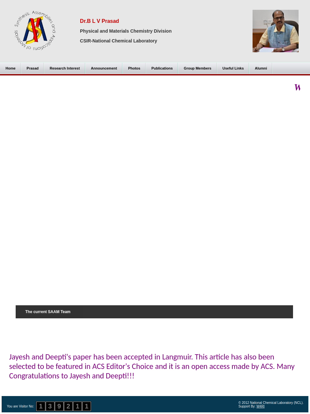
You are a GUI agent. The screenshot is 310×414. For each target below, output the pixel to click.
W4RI (260, 406)
